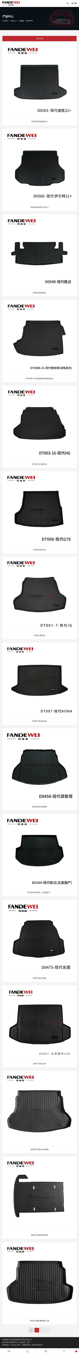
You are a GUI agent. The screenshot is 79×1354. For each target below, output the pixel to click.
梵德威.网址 (26, 1345)
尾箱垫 (21, 21)
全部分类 (39, 38)
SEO (28, 1342)
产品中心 (13, 21)
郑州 (18, 1345)
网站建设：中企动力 (9, 1345)
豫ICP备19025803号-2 (10, 1342)
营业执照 (22, 1342)
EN (76, 3)
